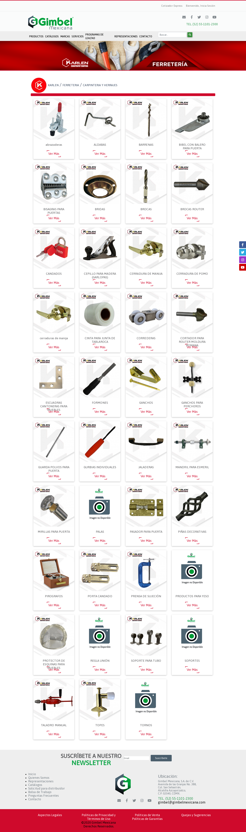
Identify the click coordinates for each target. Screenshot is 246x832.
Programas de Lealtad (94, 36)
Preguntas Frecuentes (43, 795)
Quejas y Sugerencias (196, 815)
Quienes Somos (38, 777)
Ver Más (53, 153)
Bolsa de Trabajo (40, 792)
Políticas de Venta (147, 815)
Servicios (78, 36)
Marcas (65, 36)
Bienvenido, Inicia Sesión (200, 5)
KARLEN (53, 85)
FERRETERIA (71, 85)
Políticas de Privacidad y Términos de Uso (99, 817)
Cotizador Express (172, 5)
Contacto (145, 36)
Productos (36, 36)
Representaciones (126, 36)
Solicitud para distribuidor (46, 788)
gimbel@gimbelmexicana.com (182, 802)
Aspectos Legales (50, 815)
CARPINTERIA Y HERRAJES (100, 85)
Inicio (32, 774)
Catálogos (52, 36)
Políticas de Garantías (147, 819)
